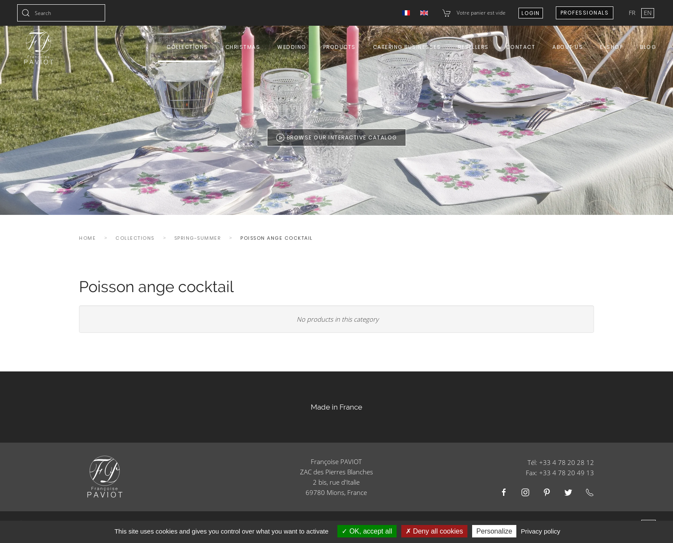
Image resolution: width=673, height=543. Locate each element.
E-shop (611, 47)
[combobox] (61, 12)
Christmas (243, 47)
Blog (648, 47)
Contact (521, 47)
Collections (187, 47)
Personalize (494, 531)
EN (648, 13)
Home (87, 238)
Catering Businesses (407, 47)
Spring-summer (197, 238)
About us (567, 47)
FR (633, 13)
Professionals (585, 12)
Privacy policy (541, 531)
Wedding (291, 47)
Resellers (473, 47)
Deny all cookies (434, 531)
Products (339, 47)
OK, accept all (367, 531)
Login (530, 13)
